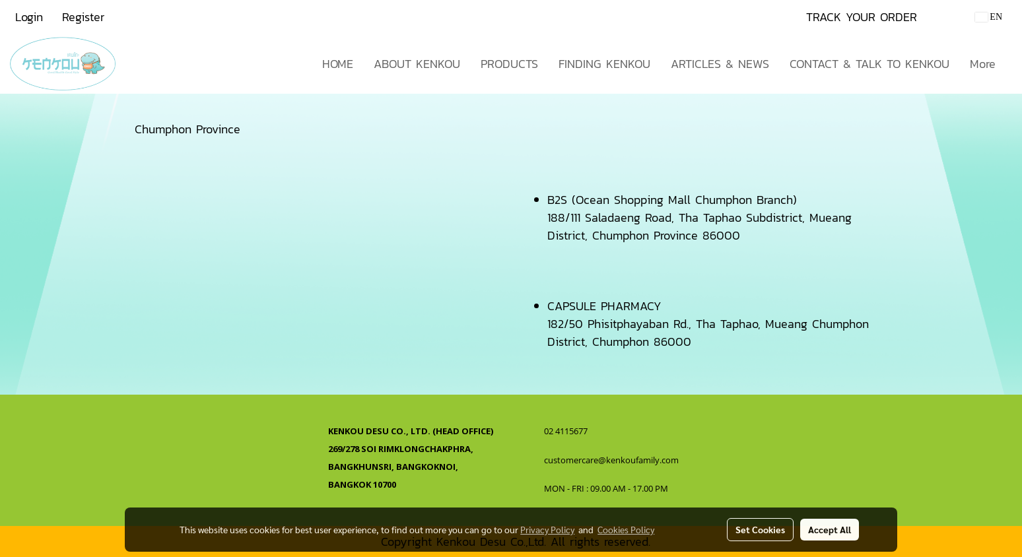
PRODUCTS (509, 64)
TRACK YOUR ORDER (861, 17)
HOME (337, 64)
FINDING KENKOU (604, 64)
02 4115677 (567, 431)
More (983, 64)
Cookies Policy (625, 529)
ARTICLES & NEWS (720, 64)
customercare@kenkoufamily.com (611, 460)
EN (988, 17)
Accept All (829, 529)
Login (29, 17)
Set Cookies (760, 529)
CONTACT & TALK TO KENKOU (869, 64)
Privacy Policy (547, 529)
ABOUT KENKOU (417, 64)
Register (83, 17)
